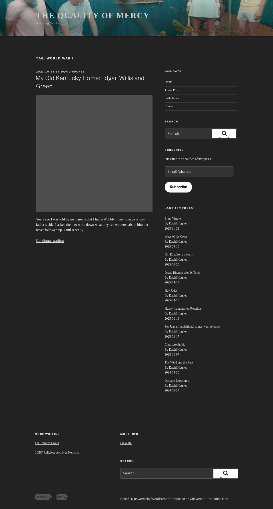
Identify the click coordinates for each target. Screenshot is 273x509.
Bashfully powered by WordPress (144, 499)
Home (168, 82)
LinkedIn (126, 443)
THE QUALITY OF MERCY (93, 15)
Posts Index (172, 98)
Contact (170, 106)
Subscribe (178, 187)
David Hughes (73, 71)
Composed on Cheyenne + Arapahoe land (198, 499)
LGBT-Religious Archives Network (57, 452)
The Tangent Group (47, 443)
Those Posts (172, 90)
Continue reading (50, 240)
